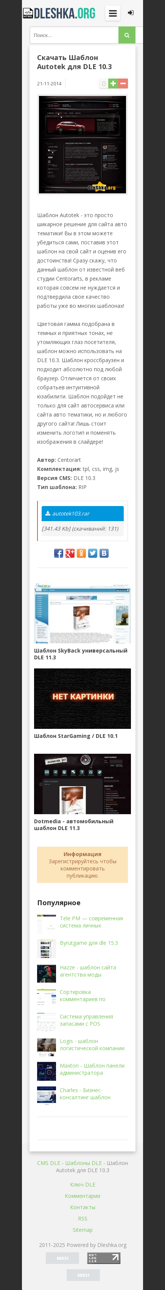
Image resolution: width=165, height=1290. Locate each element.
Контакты (82, 1207)
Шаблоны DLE (83, 1163)
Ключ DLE (82, 1184)
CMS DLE (48, 1163)
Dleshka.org (60, 13)
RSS (82, 1218)
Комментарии (82, 1195)
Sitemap (83, 1229)
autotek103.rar (67, 513)
